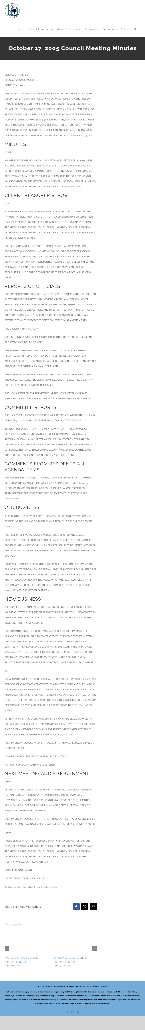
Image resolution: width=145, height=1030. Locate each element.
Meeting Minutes (50, 887)
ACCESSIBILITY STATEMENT (98, 986)
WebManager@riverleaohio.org (97, 1003)
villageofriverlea (14, 887)
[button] (135, 29)
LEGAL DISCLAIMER (77, 986)
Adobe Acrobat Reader (96, 996)
